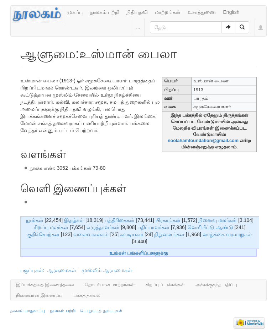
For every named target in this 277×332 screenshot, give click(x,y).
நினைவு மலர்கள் (217, 220)
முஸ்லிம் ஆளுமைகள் (107, 270)
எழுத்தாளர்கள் (103, 227)
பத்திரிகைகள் (120, 220)
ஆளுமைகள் (61, 270)
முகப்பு (75, 12)
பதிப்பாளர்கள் (153, 227)
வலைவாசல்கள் (91, 234)
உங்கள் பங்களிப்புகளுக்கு (138, 253)
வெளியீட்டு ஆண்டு (210, 227)
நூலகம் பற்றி (104, 12)
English (231, 12)
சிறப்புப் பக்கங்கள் (165, 284)
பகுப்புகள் (31, 270)
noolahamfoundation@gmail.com (203, 140)
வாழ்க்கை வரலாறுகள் (227, 234)
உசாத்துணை (202, 12)
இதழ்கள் (74, 220)
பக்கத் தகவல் (87, 295)
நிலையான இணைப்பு (39, 295)
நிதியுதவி (137, 12)
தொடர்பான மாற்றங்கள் (110, 284)
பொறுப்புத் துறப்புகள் (101, 310)
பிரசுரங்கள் (168, 220)
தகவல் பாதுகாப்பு (27, 310)
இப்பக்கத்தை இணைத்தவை (45, 284)
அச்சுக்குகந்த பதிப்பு (216, 284)
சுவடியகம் (131, 234)
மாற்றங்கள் (168, 12)
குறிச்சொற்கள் (43, 234)
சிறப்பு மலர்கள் (51, 227)
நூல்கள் (34, 220)
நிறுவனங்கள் (169, 234)
